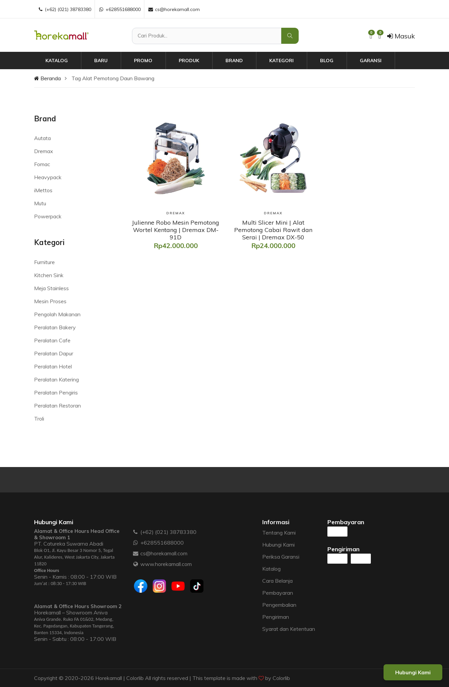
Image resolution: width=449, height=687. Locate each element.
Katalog (56, 61)
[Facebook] (140, 586)
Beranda (47, 78)
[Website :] (135, 564)
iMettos (43, 190)
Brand (234, 61)
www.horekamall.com (166, 564)
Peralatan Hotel (53, 366)
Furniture (44, 262)
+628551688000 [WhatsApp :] (119, 9)
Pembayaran (277, 592)
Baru (101, 61)
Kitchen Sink (48, 275)
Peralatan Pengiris (56, 392)
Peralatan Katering (56, 379)
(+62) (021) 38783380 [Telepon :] (64, 9)
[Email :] (135, 553)
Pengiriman (275, 616)
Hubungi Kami (278, 544)
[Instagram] (159, 586)
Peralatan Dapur (53, 353)
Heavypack (47, 177)
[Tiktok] (196, 586)
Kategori (281, 61)
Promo (143, 61)
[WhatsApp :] (135, 542)
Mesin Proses (50, 301)
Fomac (42, 164)
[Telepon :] (135, 532)
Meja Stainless (51, 288)
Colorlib (281, 678)
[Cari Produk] (206, 36)
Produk (189, 61)
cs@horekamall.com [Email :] (174, 9)
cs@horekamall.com (163, 553)
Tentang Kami (279, 532)
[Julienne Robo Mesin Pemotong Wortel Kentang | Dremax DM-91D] (175, 230)
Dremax (43, 151)
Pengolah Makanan (57, 314)
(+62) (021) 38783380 (168, 532)
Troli (39, 418)
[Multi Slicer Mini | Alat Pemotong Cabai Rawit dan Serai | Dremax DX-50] (273, 230)
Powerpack (47, 216)
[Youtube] (178, 586)
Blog (326, 61)
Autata (42, 138)
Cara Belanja (277, 580)
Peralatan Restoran (57, 405)
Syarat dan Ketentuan (288, 628)
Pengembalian (279, 604)
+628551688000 (162, 542)
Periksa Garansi (280, 556)
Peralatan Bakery (55, 327)
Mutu (40, 203)
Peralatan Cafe (52, 340)
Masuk (401, 36)
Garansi (371, 61)
